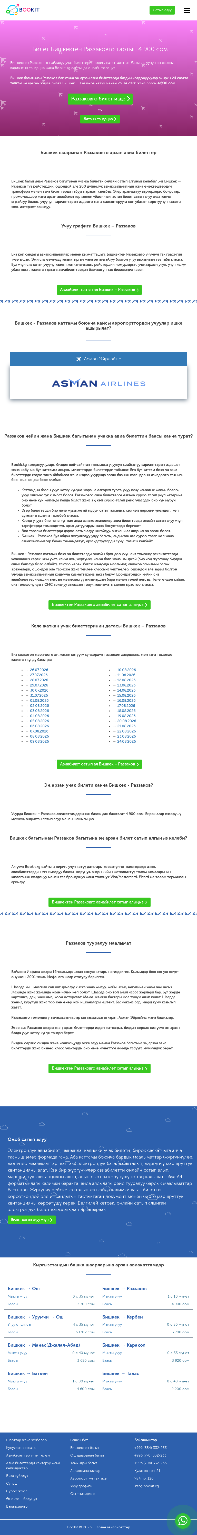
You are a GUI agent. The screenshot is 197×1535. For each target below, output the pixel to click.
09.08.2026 (39, 741)
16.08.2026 (126, 701)
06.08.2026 (39, 726)
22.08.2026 (126, 731)
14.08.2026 (126, 690)
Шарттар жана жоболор (26, 1440)
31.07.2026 (39, 695)
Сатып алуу (162, 10)
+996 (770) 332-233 (150, 1455)
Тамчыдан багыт (83, 1463)
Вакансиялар (16, 1506)
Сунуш (11, 1483)
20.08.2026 (126, 721)
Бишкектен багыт (84, 1448)
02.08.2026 (39, 706)
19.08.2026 (126, 716)
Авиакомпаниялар (85, 1471)
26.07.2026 (39, 670)
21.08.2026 (126, 726)
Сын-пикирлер (82, 1494)
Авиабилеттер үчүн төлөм (28, 1455)
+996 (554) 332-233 (150, 1448)
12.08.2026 (126, 680)
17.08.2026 (126, 706)
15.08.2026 (126, 695)
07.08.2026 (39, 731)
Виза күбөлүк (17, 1476)
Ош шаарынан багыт (87, 1455)
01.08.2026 (39, 701)
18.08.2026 (126, 711)
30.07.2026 (39, 690)
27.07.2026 (38, 675)
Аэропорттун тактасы (88, 1478)
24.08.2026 (126, 741)
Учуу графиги (81, 1486)
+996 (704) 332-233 (150, 1463)
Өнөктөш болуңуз (21, 1499)
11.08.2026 (126, 675)
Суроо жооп (16, 1491)
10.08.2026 (126, 670)
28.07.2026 (39, 680)
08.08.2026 (39, 736)
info (146, 1486)
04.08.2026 (39, 716)
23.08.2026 (126, 736)
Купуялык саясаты (21, 1448)
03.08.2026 (39, 711)
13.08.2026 (126, 685)
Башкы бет (79, 1440)
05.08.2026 (39, 721)
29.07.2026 (39, 685)
